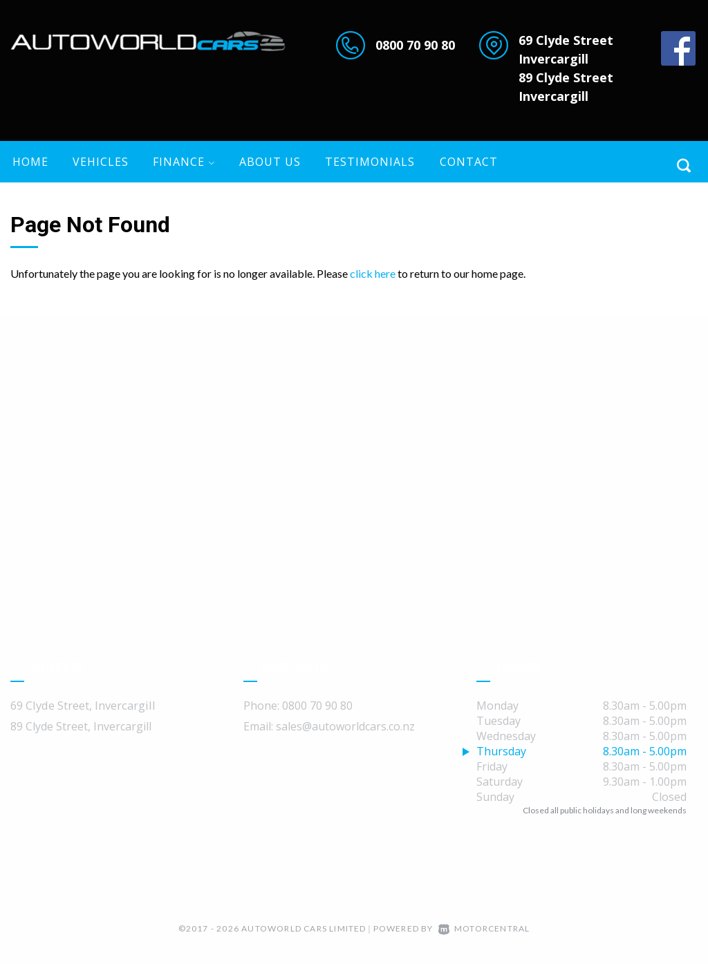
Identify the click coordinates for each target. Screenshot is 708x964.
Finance (184, 161)
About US (270, 161)
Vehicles (101, 161)
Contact (469, 161)
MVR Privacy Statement (354, 886)
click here (372, 273)
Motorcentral (484, 928)
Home (30, 161)
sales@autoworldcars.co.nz (345, 726)
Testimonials (370, 161)
